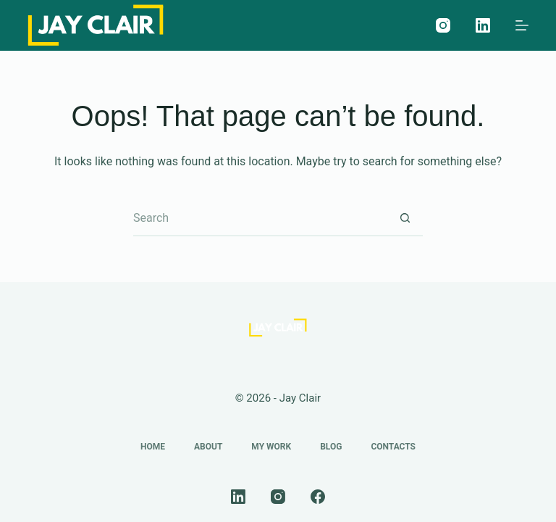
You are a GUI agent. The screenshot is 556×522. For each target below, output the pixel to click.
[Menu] (521, 25)
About (208, 447)
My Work (271, 447)
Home (152, 447)
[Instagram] (443, 25)
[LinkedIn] (483, 25)
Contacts (393, 447)
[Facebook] (318, 496)
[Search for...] (260, 218)
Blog (331, 447)
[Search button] (405, 218)
